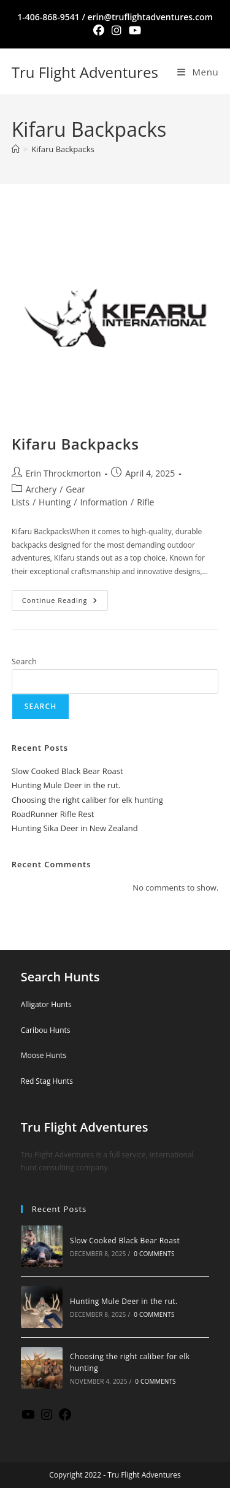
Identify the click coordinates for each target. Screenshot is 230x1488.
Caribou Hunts (46, 1030)
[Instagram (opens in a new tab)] (116, 30)
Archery (41, 489)
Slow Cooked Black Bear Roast (67, 771)
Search (24, 661)
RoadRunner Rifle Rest (53, 813)
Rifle (145, 502)
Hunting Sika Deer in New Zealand (75, 828)
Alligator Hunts (46, 1004)
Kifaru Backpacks (62, 149)
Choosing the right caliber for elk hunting (87, 799)
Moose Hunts (43, 1055)
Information (104, 502)
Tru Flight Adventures (85, 72)
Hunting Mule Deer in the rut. (66, 785)
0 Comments (154, 1253)
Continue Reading (65, 597)
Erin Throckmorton (63, 473)
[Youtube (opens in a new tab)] (133, 30)
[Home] (16, 149)
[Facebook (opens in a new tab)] (99, 30)
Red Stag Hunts (47, 1081)
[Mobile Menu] (197, 72)
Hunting (55, 502)
